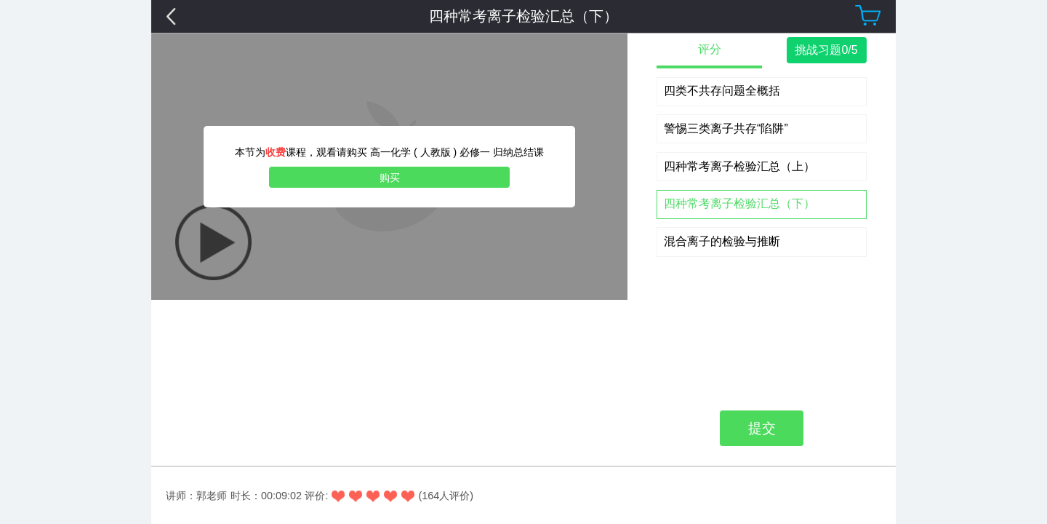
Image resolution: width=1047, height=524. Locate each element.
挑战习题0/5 (826, 50)
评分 (709, 49)
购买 (390, 177)
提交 (762, 203)
